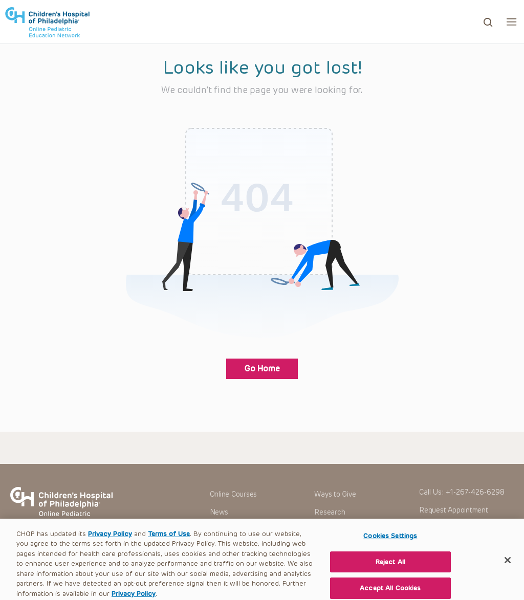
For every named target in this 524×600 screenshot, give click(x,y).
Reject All (390, 566)
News (219, 512)
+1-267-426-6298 (475, 492)
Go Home (262, 368)
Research (329, 512)
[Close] (507, 564)
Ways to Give (335, 494)
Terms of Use (169, 538)
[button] (511, 21)
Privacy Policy (110, 538)
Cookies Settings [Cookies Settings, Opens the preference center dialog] (390, 540)
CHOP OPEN (47, 22)
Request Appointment (453, 510)
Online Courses (233, 494)
